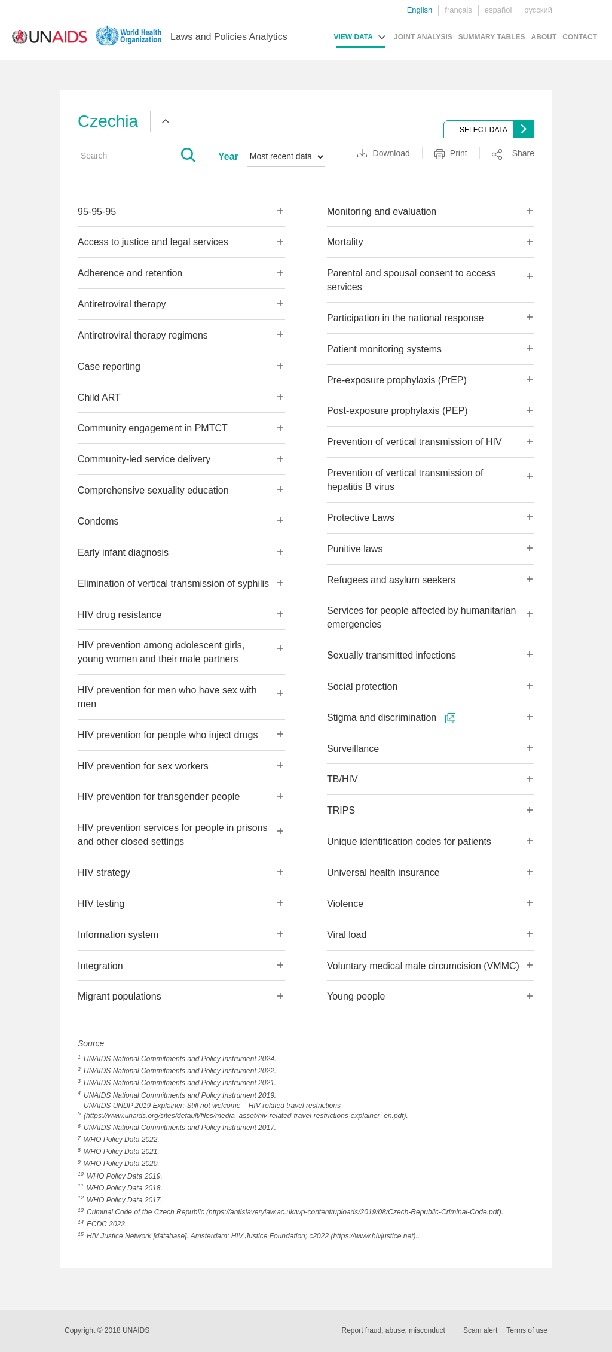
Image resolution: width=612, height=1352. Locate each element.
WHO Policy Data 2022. (122, 1139)
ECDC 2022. (107, 1224)
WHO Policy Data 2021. (122, 1151)
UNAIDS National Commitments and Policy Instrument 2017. (180, 1127)
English (420, 9)
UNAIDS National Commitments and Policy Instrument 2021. (180, 1083)
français (458, 9)
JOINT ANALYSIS (423, 37)
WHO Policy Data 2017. (125, 1200)
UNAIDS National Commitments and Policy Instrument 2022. (180, 1071)
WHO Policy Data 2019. (125, 1176)
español (498, 9)
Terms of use (526, 1330)
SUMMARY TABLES (491, 37)
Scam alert (480, 1330)
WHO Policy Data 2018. (125, 1188)
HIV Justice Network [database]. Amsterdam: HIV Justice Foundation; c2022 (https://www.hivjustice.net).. (253, 1236)
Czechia (108, 121)
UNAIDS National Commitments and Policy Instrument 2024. (180, 1059)
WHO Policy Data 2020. (122, 1163)
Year (228, 156)
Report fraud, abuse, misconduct (393, 1330)
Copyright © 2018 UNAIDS (107, 1330)
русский (538, 9)
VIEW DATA (353, 37)
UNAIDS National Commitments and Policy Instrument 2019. (180, 1095)
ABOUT (544, 37)
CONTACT (579, 37)
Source (91, 1043)
